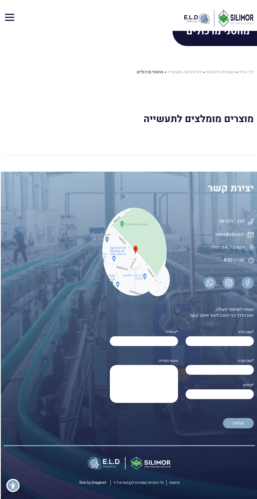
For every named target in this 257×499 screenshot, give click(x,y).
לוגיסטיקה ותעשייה (184, 72)
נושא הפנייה (143, 381)
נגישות (174, 482)
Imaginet (98, 482)
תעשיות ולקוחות (219, 72)
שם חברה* (219, 365)
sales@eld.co (227, 234)
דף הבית (245, 72)
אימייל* (143, 337)
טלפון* (219, 390)
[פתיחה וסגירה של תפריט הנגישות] (12, 485)
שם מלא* (219, 337)
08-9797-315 (230, 221)
